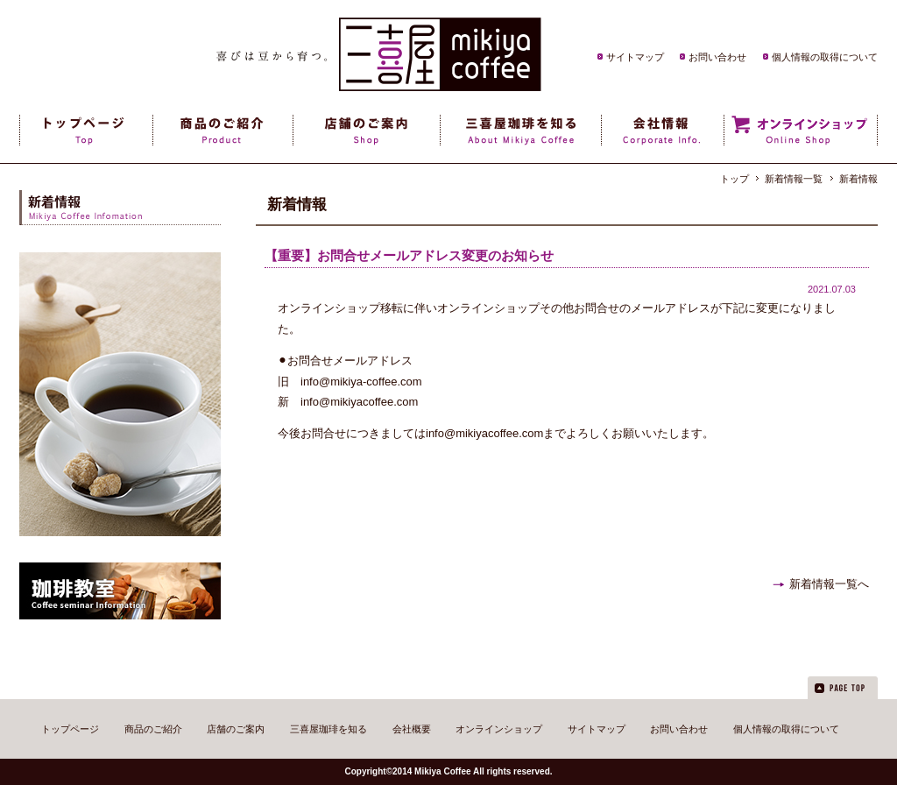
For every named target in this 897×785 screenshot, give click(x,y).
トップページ (70, 729)
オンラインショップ (499, 729)
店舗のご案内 (236, 729)
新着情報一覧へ (829, 584)
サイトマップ (635, 57)
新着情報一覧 (794, 178)
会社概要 (411, 729)
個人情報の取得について (825, 57)
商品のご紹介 (153, 729)
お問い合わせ (717, 57)
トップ (734, 178)
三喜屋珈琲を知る (328, 729)
